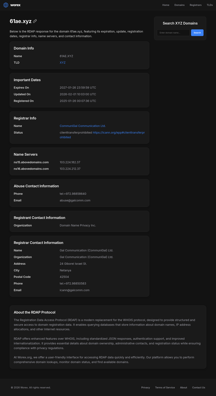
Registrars (196, 4)
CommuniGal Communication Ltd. (83, 126)
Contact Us (198, 387)
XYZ (63, 62)
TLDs (210, 4)
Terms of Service (165, 387)
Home (165, 4)
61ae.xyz (21, 21)
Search (197, 32)
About (183, 387)
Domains (179, 4)
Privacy (145, 387)
